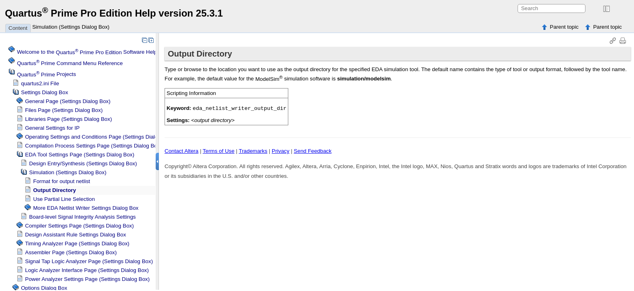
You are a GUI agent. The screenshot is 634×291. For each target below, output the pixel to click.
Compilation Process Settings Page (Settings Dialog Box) (93, 146)
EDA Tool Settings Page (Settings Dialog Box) (79, 155)
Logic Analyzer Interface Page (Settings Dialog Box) (87, 270)
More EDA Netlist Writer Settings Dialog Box (85, 208)
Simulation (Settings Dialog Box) (71, 27)
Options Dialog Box (44, 288)
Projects (46, 75)
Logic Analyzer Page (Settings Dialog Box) (89, 261)
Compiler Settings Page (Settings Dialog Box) (79, 226)
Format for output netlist (61, 181)
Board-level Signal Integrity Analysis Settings (82, 217)
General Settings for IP (52, 128)
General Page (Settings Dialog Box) (67, 101)
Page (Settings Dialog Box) (77, 243)
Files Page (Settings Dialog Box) (64, 110)
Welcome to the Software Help (87, 52)
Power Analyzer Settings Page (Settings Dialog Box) (87, 279)
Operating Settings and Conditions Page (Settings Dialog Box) (99, 137)
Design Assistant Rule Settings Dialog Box (75, 235)
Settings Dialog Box (44, 92)
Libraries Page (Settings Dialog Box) (68, 119)
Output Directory (54, 190)
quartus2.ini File (40, 83)
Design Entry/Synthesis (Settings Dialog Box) (83, 163)
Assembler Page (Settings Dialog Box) (71, 252)
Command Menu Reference (70, 63)
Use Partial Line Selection (64, 199)
